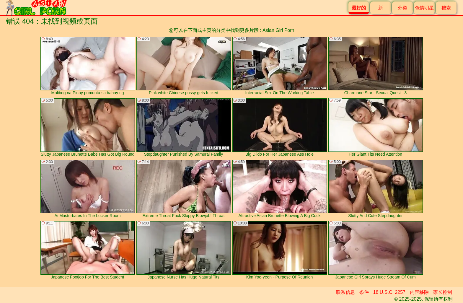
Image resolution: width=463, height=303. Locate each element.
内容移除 (419, 292)
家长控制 (442, 292)
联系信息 (345, 292)
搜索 (446, 7)
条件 (364, 292)
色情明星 (424, 7)
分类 (402, 7)
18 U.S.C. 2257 (389, 292)
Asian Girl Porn (278, 30)
